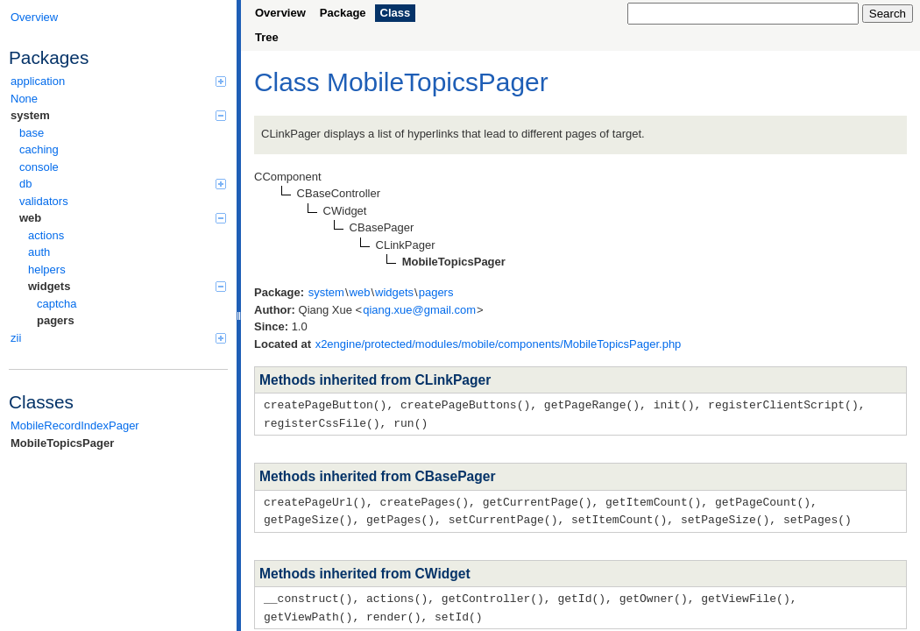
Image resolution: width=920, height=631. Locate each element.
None (24, 98)
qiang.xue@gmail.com (419, 309)
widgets (127, 286)
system (118, 115)
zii (118, 337)
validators (43, 201)
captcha (57, 303)
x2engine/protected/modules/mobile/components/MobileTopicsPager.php (498, 344)
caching (39, 149)
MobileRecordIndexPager (75, 425)
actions (46, 235)
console (39, 167)
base (31, 132)
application (118, 81)
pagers (55, 320)
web (122, 217)
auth (39, 252)
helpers (47, 269)
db (122, 183)
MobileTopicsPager (62, 443)
